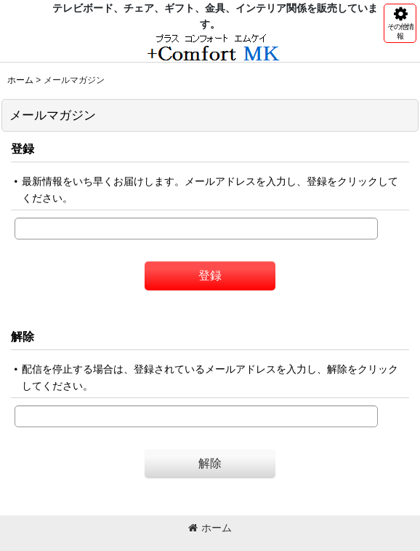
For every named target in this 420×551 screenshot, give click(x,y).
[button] (400, 23)
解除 (22, 336)
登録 (22, 148)
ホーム (210, 528)
